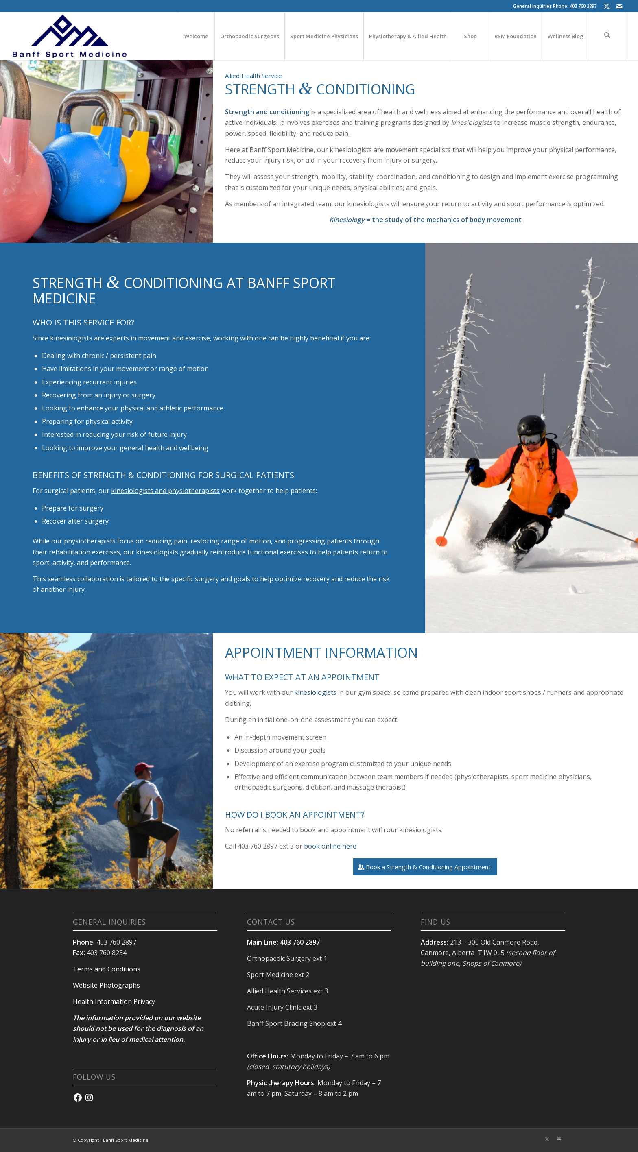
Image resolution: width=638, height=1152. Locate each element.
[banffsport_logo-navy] (70, 36)
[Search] (607, 36)
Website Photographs (106, 985)
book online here (330, 846)
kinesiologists (315, 692)
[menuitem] (196, 36)
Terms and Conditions (106, 968)
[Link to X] (607, 6)
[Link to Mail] (619, 6)
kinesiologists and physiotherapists (165, 490)
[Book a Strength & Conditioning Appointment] (425, 866)
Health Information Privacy (114, 1001)
